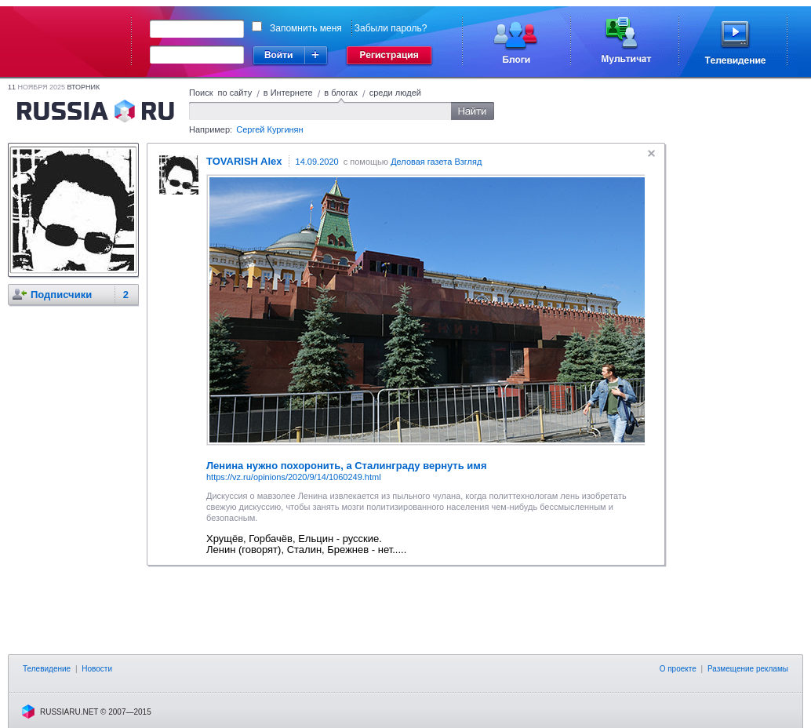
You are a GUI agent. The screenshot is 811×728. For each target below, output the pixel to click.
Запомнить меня (306, 28)
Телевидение (47, 668)
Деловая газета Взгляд (436, 161)
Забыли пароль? (391, 28)
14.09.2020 (317, 161)
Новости (97, 668)
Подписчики (61, 294)
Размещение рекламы (747, 668)
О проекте (678, 668)
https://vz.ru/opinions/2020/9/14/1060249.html (293, 477)
